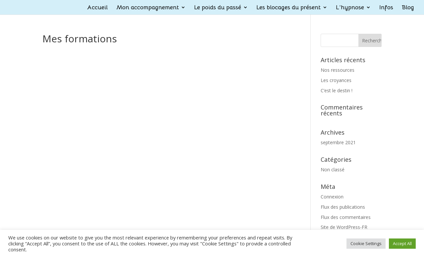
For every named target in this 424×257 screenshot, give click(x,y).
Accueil (97, 8)
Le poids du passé (217, 8)
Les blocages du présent (288, 8)
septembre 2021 (338, 142)
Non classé (332, 169)
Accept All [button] (402, 243)
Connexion (332, 196)
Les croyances (336, 80)
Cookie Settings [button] (366, 243)
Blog (408, 8)
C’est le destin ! (336, 90)
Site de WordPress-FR (344, 227)
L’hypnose (350, 8)
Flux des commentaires (346, 217)
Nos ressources (337, 70)
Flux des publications (343, 207)
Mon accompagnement (147, 8)
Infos (386, 8)
